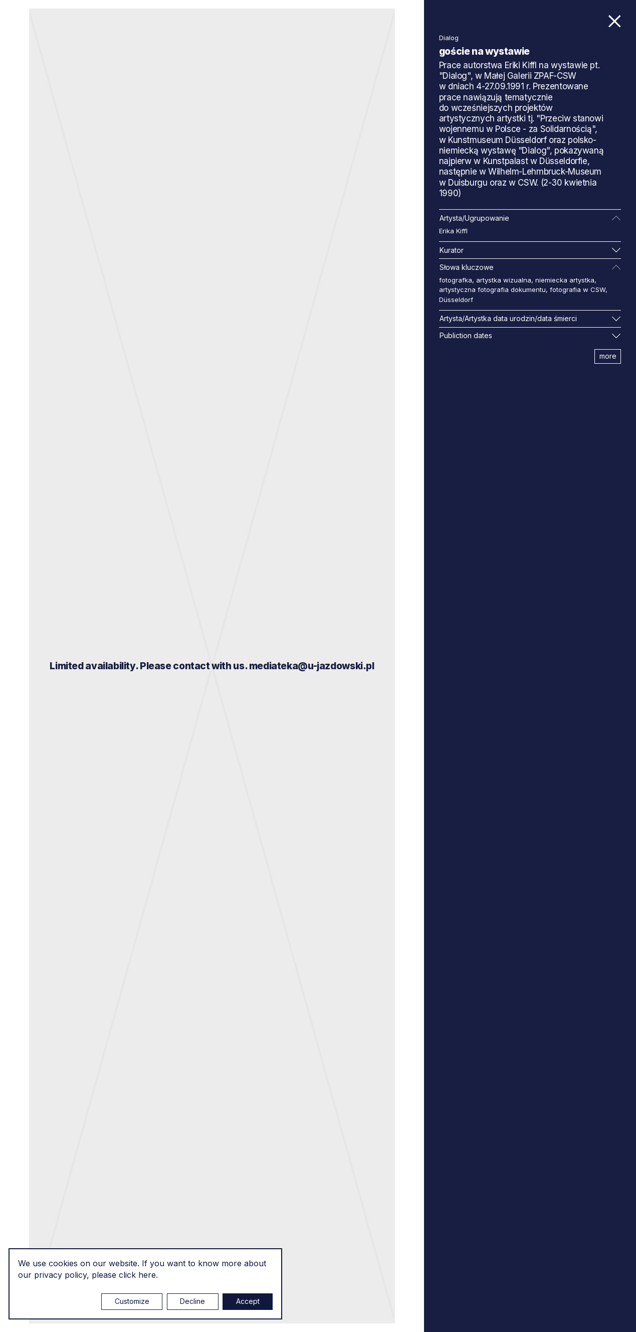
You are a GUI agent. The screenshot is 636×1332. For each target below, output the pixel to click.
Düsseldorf (456, 299)
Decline (192, 1301)
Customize (132, 1301)
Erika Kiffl (453, 231)
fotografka (455, 280)
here (147, 1275)
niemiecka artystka (564, 280)
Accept (248, 1301)
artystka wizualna (503, 280)
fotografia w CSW (577, 289)
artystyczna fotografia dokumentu (492, 289)
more (607, 356)
